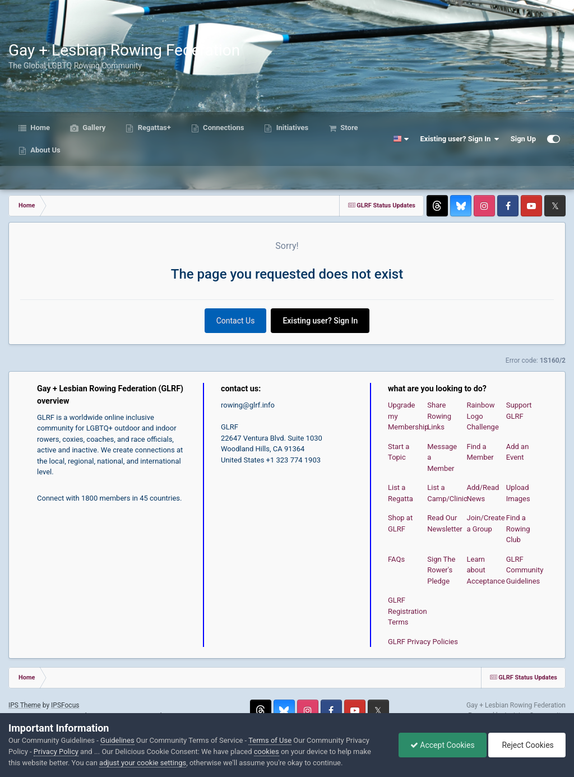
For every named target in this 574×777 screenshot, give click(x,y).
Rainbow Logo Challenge (483, 416)
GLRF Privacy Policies (423, 641)
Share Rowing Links (439, 416)
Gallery (93, 127)
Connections (222, 127)
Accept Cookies (442, 745)
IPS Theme (24, 705)
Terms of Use (269, 740)
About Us (45, 150)
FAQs (396, 559)
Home (39, 127)
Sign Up (523, 139)
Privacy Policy (56, 751)
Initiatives (291, 127)
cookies (266, 751)
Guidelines (117, 740)
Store (348, 127)
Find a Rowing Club (518, 529)
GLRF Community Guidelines (525, 570)
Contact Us (235, 320)
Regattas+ (153, 127)
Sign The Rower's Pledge (441, 570)
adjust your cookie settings (142, 762)
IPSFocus (65, 705)
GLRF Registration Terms (407, 611)
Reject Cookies (527, 745)
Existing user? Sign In (459, 139)
